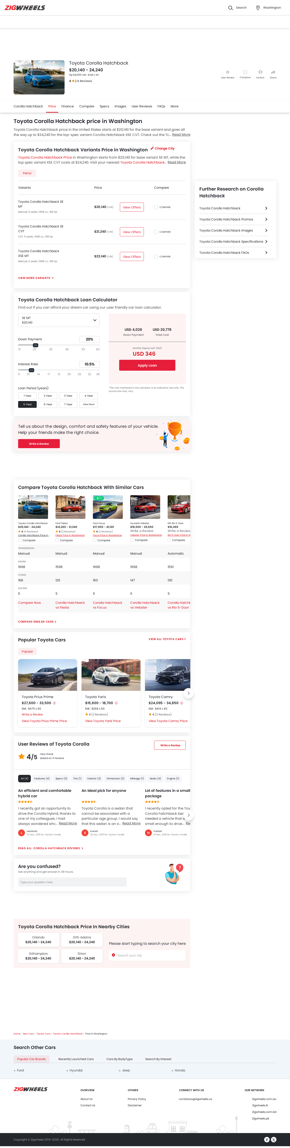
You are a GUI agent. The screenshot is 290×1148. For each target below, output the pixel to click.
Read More (68, 823)
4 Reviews (84, 81)
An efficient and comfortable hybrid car (44, 793)
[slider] (35, 345)
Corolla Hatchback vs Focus (107, 605)
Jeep (126, 1070)
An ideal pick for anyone (104, 790)
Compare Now (29, 602)
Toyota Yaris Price (107, 721)
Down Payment (30, 339)
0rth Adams (82, 937)
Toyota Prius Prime (37, 696)
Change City (162, 148)
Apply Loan (147, 365)
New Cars (28, 1033)
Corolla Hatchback (28, 106)
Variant (260, 74)
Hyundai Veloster (139, 523)
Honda (180, 1070)
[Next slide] (188, 693)
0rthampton (38, 953)
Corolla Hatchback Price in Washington (34, 535)
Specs (104, 106)
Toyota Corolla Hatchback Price (45, 157)
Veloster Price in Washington (146, 535)
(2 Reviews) (68, 531)
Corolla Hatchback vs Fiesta (70, 605)
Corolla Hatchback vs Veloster (145, 605)
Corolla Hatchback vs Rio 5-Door (182, 605)
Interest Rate (28, 364)
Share (273, 74)
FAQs (161, 106)
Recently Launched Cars (76, 1059)
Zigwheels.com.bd (264, 1112)
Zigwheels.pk (260, 1118)
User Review (227, 74)
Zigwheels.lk (260, 1105)
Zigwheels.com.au (264, 1099)
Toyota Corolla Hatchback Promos (226, 219)
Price (52, 106)
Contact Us (87, 1105)
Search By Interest (158, 1059)
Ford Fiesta (62, 523)
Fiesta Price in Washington (70, 535)
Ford (20, 1070)
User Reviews (142, 106)
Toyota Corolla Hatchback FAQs (224, 252)
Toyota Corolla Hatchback (33, 523)
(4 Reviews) (31, 531)
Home (17, 1033)
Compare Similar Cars (36, 622)
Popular (27, 651)
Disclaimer (135, 1105)
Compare (245, 77)
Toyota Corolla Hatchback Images (226, 230)
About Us (86, 1099)
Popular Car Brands (31, 1059)
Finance (67, 106)
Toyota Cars (173, 639)
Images (120, 106)
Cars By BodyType (119, 1059)
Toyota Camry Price (172, 721)
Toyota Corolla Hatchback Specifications (231, 241)
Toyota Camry (161, 696)
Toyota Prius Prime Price (48, 721)
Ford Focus (99, 523)
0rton (82, 953)
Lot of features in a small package (167, 793)
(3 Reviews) (163, 714)
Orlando (38, 937)
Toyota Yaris (95, 696)
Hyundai (76, 1070)
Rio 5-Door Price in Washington (184, 535)
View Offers (132, 207)
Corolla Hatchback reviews (57, 848)
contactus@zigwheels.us (195, 1099)
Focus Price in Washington (107, 535)
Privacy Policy (137, 1099)
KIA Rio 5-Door (176, 523)
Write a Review (39, 444)
